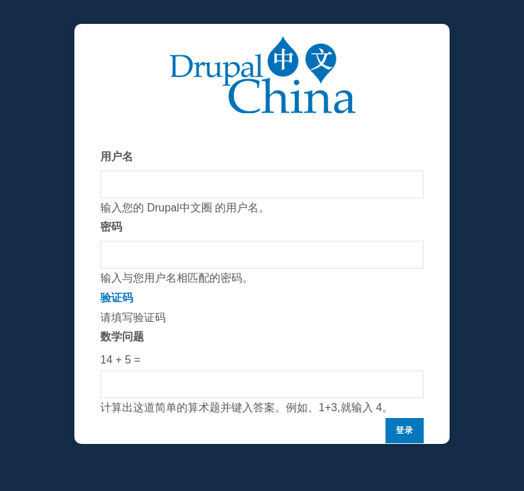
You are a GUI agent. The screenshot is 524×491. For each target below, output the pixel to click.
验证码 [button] (116, 297)
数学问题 (122, 336)
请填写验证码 (262, 353)
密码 (111, 227)
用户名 (116, 156)
